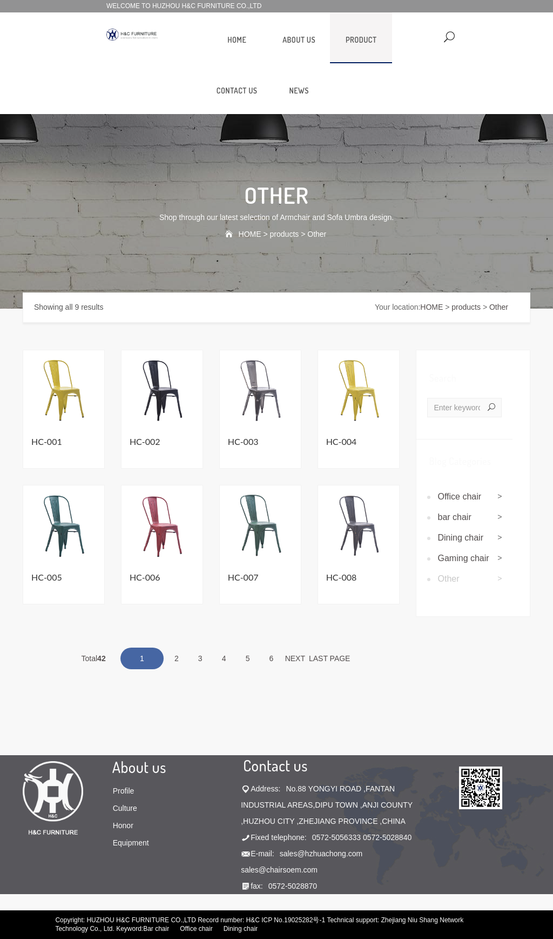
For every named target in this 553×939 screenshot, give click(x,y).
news (299, 90)
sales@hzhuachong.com (321, 853)
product (361, 39)
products (284, 234)
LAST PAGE (329, 658)
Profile (123, 791)
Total (92, 658)
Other (316, 234)
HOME (236, 39)
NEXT (295, 658)
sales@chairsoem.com (279, 869)
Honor (123, 825)
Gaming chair (463, 558)
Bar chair (156, 929)
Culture (125, 808)
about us (298, 39)
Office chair (460, 496)
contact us (237, 90)
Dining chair (460, 537)
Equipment (131, 842)
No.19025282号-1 (299, 920)
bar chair (454, 517)
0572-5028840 (387, 837)
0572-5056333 (336, 837)
